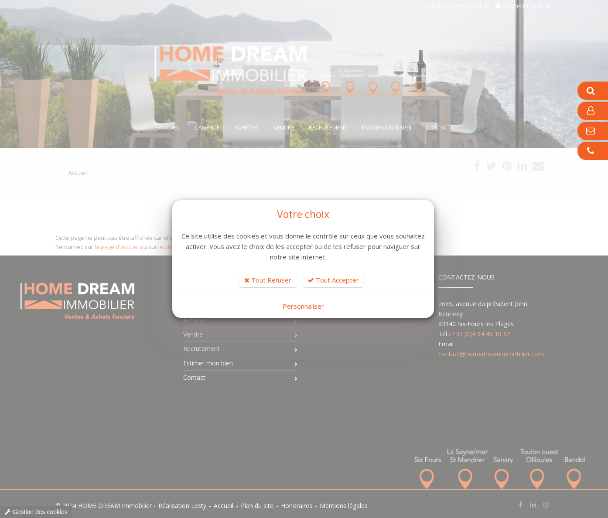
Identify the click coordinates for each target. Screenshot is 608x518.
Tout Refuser (267, 280)
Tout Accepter (333, 280)
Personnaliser (303, 306)
